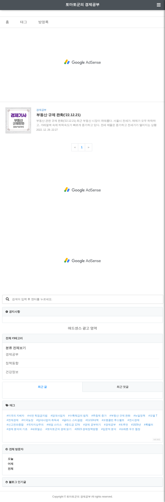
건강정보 (12, 372)
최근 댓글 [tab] (123, 386)
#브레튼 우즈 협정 (129, 429)
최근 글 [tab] (42, 386)
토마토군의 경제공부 (82, 5)
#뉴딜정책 (139, 415)
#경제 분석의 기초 (17, 429)
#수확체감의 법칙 (78, 415)
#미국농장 (27, 420)
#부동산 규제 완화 (120, 415)
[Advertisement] (82, 62)
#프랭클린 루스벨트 (113, 420)
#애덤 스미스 (54, 424)
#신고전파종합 (15, 424)
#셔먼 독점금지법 (37, 415)
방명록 (43, 22)
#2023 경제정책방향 (86, 429)
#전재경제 (12, 420)
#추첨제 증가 (99, 415)
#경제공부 (110, 424)
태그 (23, 22)
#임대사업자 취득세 (47, 420)
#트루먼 (123, 424)
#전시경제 (133, 420)
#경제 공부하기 (92, 424)
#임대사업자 (58, 415)
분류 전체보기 (16, 348)
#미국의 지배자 (15, 415)
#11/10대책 (92, 420)
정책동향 (12, 363)
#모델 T (152, 415)
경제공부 (12, 354)
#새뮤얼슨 (37, 429)
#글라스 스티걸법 (72, 420)
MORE (156, 439)
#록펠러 (148, 424)
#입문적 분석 (108, 429)
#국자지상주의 (35, 424)
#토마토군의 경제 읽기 (59, 429)
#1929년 (136, 424)
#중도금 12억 (72, 424)
